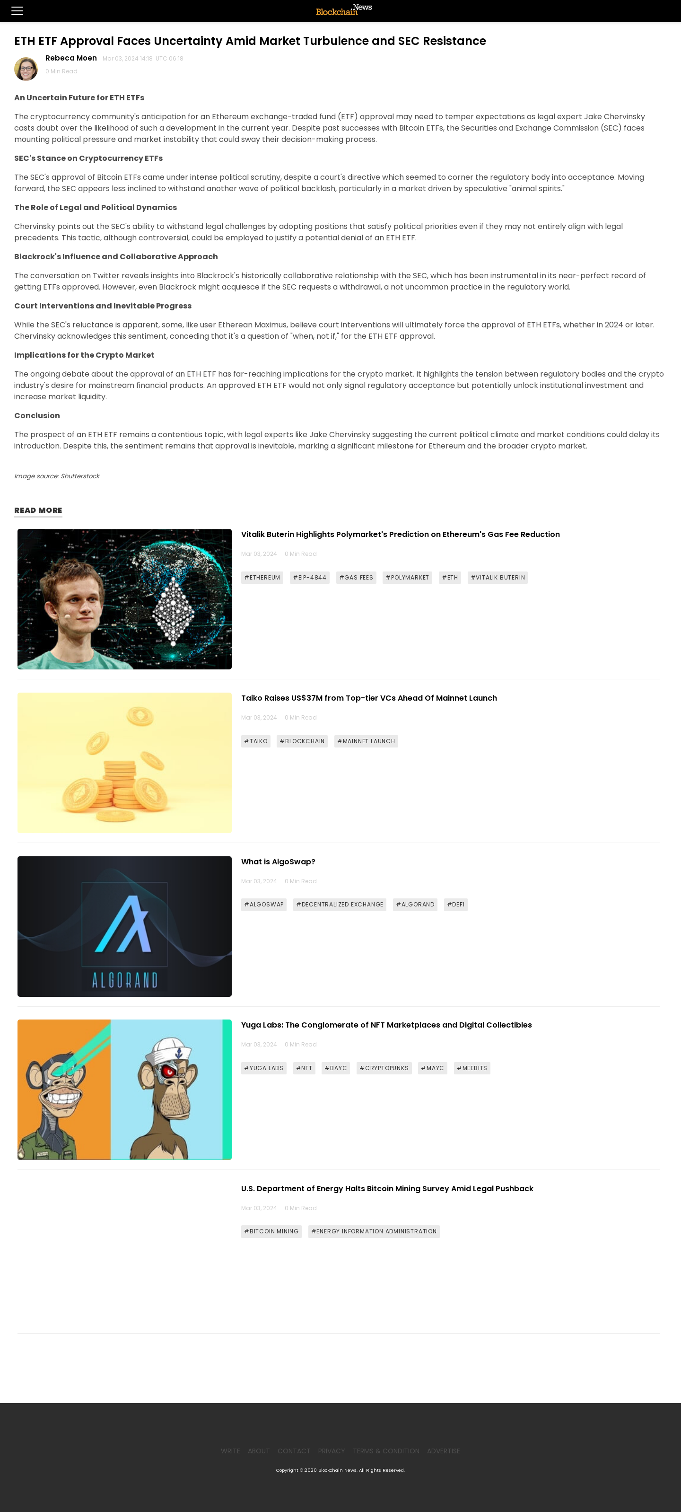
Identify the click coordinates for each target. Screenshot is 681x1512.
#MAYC (433, 1068)
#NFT (304, 1068)
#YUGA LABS (264, 1068)
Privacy (331, 1451)
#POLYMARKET (407, 577)
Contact (294, 1451)
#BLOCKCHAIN (302, 741)
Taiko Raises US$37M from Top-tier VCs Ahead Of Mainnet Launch (369, 698)
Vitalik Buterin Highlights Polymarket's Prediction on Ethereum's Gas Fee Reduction (400, 534)
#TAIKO (256, 741)
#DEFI (456, 904)
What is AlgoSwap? (278, 861)
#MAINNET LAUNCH (366, 741)
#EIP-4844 (310, 577)
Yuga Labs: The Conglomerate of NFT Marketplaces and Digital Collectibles (386, 1025)
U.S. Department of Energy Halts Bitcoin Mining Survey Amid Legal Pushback (387, 1188)
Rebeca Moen (73, 58)
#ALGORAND (415, 904)
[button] (11, 11)
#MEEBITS (472, 1068)
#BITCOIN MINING (271, 1231)
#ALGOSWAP (264, 904)
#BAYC (335, 1068)
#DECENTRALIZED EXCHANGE (340, 904)
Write (230, 1451)
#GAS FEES (356, 577)
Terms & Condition (386, 1451)
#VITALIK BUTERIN (498, 577)
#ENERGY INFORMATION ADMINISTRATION (374, 1231)
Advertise (443, 1451)
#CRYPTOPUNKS (384, 1068)
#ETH (450, 577)
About (259, 1451)
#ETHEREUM (262, 577)
